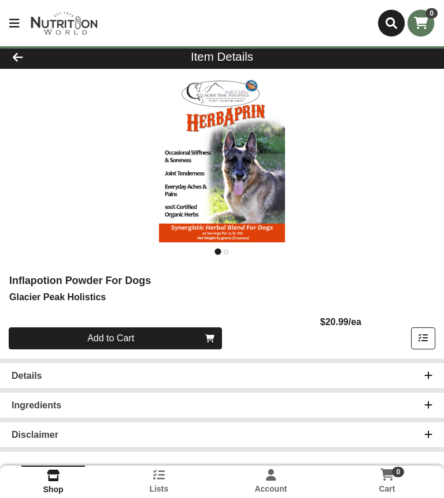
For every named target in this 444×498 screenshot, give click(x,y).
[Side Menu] (14, 23)
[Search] (391, 23)
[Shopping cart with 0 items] (421, 23)
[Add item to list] (423, 338)
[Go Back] (62, 56)
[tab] (217, 252)
